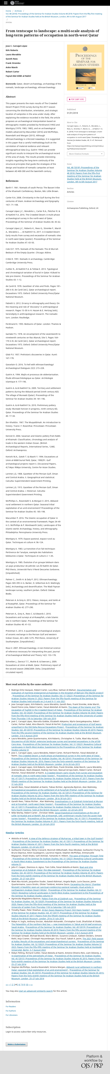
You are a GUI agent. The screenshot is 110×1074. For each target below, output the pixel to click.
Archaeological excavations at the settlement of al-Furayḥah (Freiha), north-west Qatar (53, 790)
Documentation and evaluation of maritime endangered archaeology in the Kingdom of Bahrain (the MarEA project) (57, 691)
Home (8, 11)
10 (27, 984)
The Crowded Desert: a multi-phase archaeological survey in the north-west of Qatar (59, 755)
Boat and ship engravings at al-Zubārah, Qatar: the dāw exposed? (52, 868)
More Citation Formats (79, 154)
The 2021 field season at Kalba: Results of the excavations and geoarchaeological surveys (57, 940)
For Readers (11, 1006)
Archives (18, 11)
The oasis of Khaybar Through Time (86, 855)
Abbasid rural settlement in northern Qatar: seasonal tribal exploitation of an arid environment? (56, 968)
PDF (75, 99)
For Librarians (11, 1015)
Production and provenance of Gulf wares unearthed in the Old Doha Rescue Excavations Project (56, 725)
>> (31, 984)
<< (7, 984)
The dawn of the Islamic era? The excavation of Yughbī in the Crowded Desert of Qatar (55, 708)
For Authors (11, 1010)
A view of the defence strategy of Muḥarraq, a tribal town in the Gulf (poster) (66, 838)
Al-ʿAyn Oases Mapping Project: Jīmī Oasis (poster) (66, 910)
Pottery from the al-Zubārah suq (57, 898)
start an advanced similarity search (36, 991)
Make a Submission (16, 1044)
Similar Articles (15, 832)
